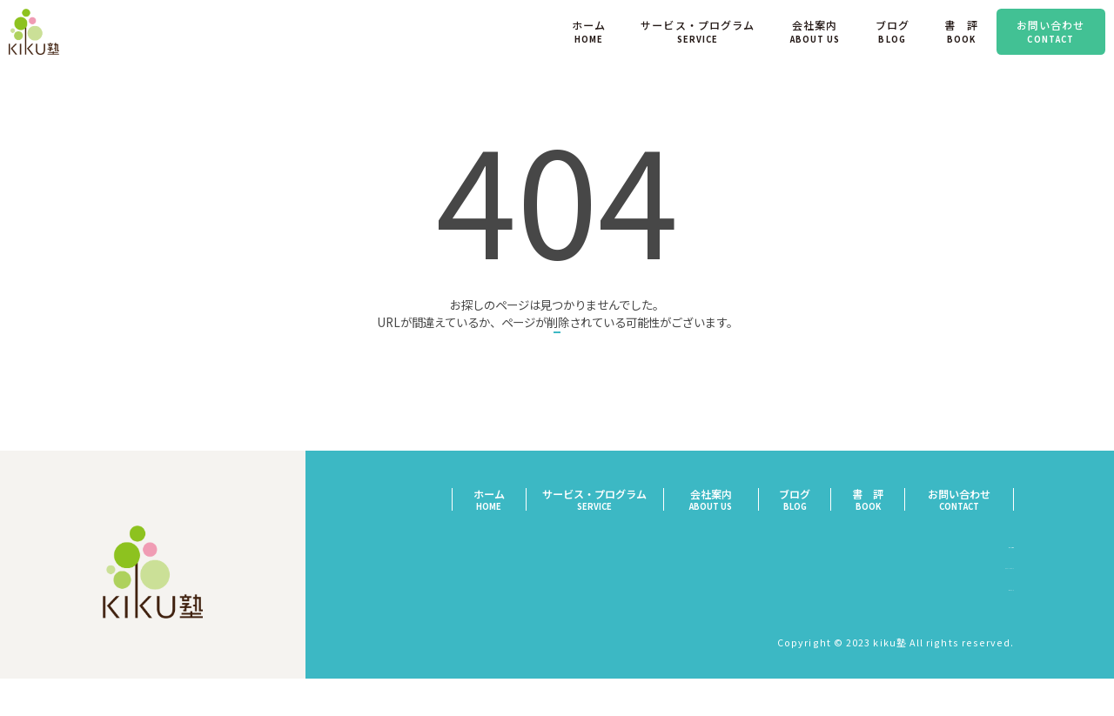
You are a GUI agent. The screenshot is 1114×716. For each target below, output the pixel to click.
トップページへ (557, 358)
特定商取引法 (983, 588)
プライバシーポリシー (961, 610)
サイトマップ (983, 632)
